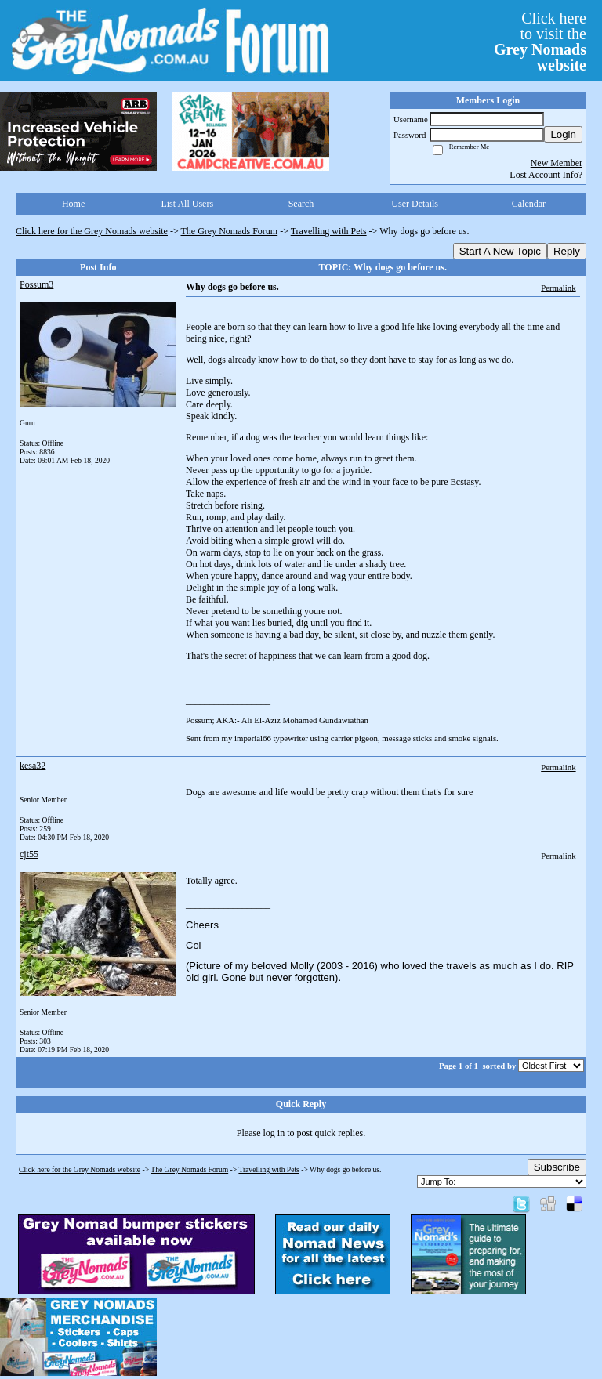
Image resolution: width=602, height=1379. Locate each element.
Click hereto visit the (540, 41)
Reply (566, 251)
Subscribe (557, 1167)
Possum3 (36, 284)
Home (73, 203)
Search (301, 203)
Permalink (558, 287)
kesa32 (32, 765)
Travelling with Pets (329, 231)
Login (563, 134)
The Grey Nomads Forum (229, 231)
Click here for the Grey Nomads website (92, 231)
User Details (414, 203)
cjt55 (29, 854)
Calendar (529, 203)
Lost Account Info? (546, 174)
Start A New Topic (500, 251)
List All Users (187, 203)
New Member (556, 162)
